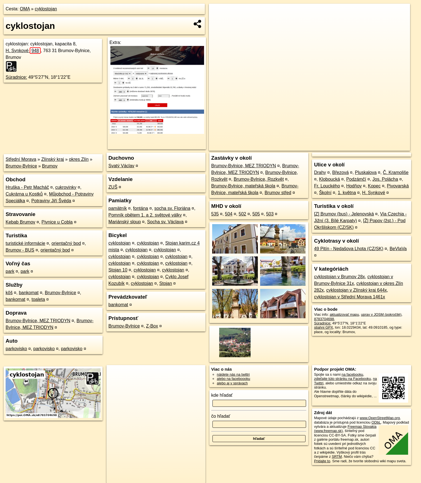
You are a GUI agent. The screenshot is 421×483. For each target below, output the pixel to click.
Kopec (374, 186)
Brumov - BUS (20, 250)
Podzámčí (356, 179)
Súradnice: (16, 77)
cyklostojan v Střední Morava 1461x (349, 296)
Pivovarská (398, 186)
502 (242, 214)
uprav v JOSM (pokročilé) (381, 314)
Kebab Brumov (20, 222)
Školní (325, 192)
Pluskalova (365, 172)
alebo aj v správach (232, 383)
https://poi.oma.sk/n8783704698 (385, 146)
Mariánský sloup (124, 221)
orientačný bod (66, 243)
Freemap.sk (342, 146)
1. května (347, 192)
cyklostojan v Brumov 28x (339, 276)
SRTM (337, 456)
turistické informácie (25, 243)
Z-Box (152, 326)
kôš (9, 292)
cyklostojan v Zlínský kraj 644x (356, 290)
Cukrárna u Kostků (24, 194)
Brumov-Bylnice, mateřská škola (243, 186)
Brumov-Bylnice (21, 166)
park (10, 271)
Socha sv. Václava (165, 221)
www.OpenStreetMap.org (380, 418)
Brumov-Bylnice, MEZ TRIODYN (38, 320)
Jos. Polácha (385, 179)
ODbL (376, 422)
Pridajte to (322, 461)
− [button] (218, 22)
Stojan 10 (118, 270)
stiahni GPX (323, 327)
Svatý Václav (121, 165)
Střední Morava (21, 159)
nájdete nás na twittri (233, 374)
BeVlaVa (398, 248)
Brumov (49, 166)
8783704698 (324, 319)
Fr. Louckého (327, 186)
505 (256, 214)
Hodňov (354, 186)
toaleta (38, 299)
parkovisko (16, 348)
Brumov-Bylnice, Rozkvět (259, 179)
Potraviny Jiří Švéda (51, 200)
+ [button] (218, 13)
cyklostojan (46, 8)
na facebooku (352, 374)
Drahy (320, 172)
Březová (340, 172)
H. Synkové (23, 50)
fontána (140, 208)
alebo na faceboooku (233, 379)
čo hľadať (220, 416)
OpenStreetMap (313, 146)
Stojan (165, 283)
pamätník (117, 208)
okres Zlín (79, 159)
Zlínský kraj (52, 159)
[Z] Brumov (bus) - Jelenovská (344, 214)
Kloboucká (329, 179)
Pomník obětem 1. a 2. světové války (145, 215)
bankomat (28, 292)
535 (215, 214)
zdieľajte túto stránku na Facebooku (342, 379)
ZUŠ (112, 187)
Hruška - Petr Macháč (27, 187)
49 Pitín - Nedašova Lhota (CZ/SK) (348, 248)
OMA (25, 8)
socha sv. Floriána (172, 208)
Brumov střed (278, 192)
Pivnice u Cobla (57, 222)
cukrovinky (66, 187)
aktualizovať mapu (344, 314)
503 (270, 214)
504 (229, 214)
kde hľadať (222, 395)
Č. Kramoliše (396, 172)
